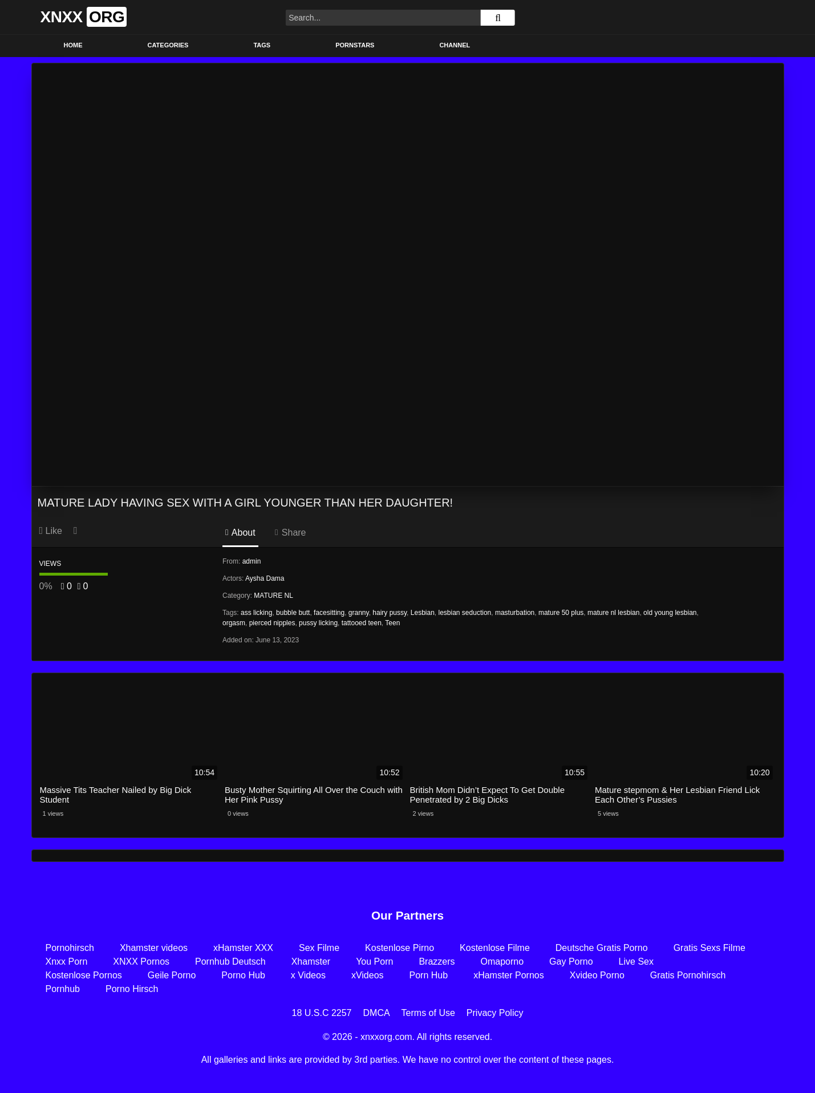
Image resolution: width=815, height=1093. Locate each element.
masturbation (514, 613)
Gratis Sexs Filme (709, 948)
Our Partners (407, 915)
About (240, 532)
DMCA (376, 1013)
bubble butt (293, 613)
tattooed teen (362, 623)
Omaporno (502, 961)
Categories (168, 45)
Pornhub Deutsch (230, 961)
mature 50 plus (560, 613)
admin (251, 561)
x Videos (308, 975)
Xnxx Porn (67, 961)
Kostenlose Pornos (84, 975)
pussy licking (318, 623)
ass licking (256, 613)
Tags (261, 45)
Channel (454, 45)
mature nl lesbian (613, 613)
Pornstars (354, 45)
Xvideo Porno (597, 975)
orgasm (233, 623)
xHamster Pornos (508, 975)
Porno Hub (243, 975)
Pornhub (63, 989)
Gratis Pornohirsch (688, 975)
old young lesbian (669, 613)
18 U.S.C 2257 (322, 1013)
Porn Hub (428, 975)
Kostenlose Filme (495, 948)
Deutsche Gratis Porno (602, 948)
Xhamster (310, 961)
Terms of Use (428, 1013)
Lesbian (423, 613)
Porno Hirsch (132, 989)
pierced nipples (272, 623)
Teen (392, 623)
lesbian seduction (465, 613)
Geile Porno (172, 975)
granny (358, 613)
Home (73, 45)
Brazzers (437, 961)
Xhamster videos (154, 948)
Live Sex (636, 961)
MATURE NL (273, 596)
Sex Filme (319, 948)
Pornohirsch (70, 948)
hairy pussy (389, 613)
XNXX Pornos (141, 961)
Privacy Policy (495, 1013)
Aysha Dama (264, 578)
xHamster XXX (243, 948)
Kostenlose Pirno (399, 948)
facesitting (329, 613)
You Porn (374, 961)
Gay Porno (571, 961)
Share (290, 532)
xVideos (367, 975)
